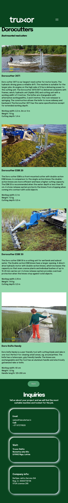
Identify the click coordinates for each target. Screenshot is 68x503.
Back (34, 384)
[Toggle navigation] (56, 20)
